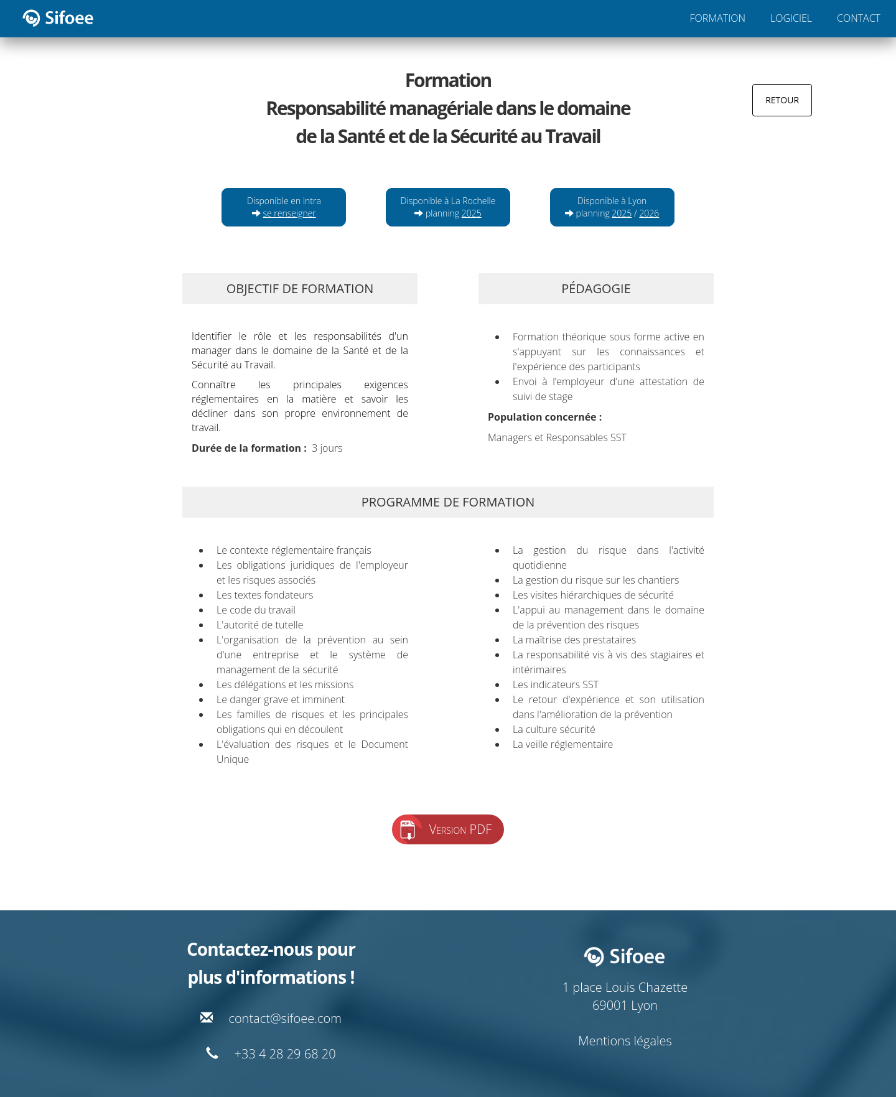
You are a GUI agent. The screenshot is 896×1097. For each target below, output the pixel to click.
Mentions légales (625, 1040)
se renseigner (289, 213)
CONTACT (858, 18)
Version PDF (460, 829)
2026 (649, 213)
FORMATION (717, 18)
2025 (472, 213)
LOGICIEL (791, 18)
